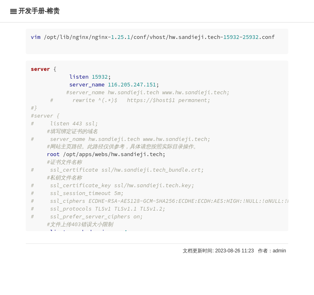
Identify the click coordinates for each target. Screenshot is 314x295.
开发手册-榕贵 (39, 10)
